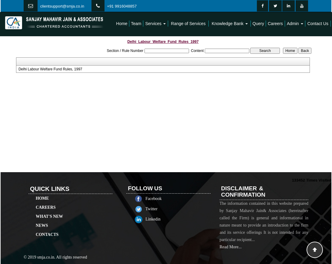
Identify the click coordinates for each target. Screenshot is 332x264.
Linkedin (158, 219)
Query (258, 23)
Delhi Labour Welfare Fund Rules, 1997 (50, 69)
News (42, 220)
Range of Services (188, 23)
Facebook (159, 198)
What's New (49, 211)
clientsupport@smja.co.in (62, 6)
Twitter (157, 209)
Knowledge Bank (230, 23)
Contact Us (317, 23)
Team (136, 23)
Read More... (231, 252)
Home (121, 23)
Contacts (47, 229)
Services (155, 23)
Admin (295, 23)
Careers (275, 23)
